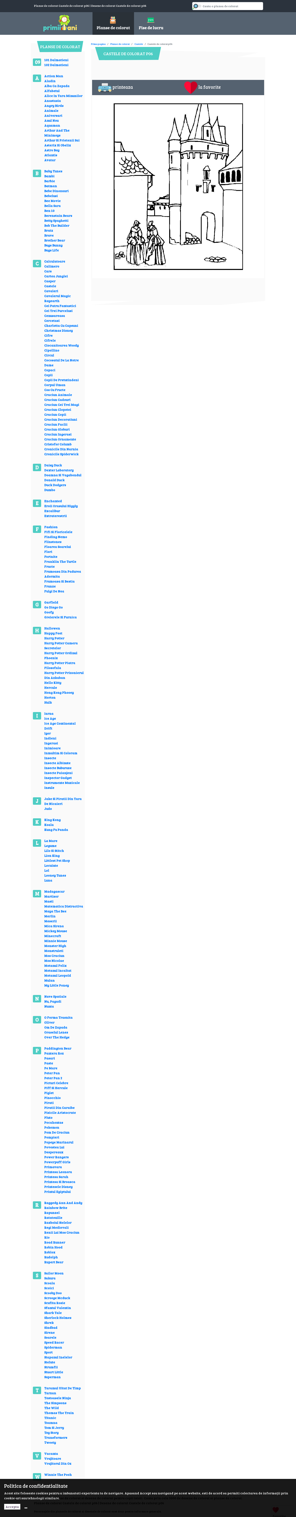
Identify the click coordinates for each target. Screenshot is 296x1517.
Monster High (55, 946)
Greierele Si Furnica (60, 617)
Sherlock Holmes (57, 1317)
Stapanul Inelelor (58, 1357)
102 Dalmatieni (56, 65)
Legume (50, 845)
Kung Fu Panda (56, 829)
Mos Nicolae (54, 960)
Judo (48, 808)
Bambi (49, 176)
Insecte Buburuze (58, 768)
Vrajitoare (52, 1458)
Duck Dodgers (55, 485)
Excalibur (52, 511)
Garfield (51, 602)
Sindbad (50, 1327)
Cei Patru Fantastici (60, 306)
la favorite (202, 87)
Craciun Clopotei (57, 409)
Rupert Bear (53, 1262)
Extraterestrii (55, 516)
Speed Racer (54, 1342)
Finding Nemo (55, 537)
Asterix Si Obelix (57, 145)
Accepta (12, 1506)
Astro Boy (51, 150)
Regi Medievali (56, 1227)
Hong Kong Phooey (59, 692)
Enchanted (53, 501)
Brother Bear (54, 240)
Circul (49, 355)
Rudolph (51, 1257)
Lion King (52, 855)
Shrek (49, 1322)
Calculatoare (54, 261)
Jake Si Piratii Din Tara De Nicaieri (63, 801)
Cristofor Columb (58, 444)
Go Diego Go (53, 607)
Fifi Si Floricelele (58, 532)
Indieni (50, 738)
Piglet (49, 1093)
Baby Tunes (53, 171)
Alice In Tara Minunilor (63, 95)
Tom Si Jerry (54, 1427)
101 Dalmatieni (56, 60)
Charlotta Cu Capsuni (61, 325)
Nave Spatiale (55, 996)
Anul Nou (51, 120)
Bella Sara (52, 205)
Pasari (49, 1058)
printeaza (115, 87)
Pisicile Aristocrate (60, 1112)
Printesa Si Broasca (59, 1181)
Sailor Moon (54, 1273)
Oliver (49, 1022)
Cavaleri (51, 291)
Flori (48, 551)
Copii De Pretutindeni (61, 380)
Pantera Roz (54, 1053)
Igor (47, 733)
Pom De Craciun (56, 1132)
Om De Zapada (55, 1027)
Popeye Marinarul (58, 1142)
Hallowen (52, 628)
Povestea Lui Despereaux (54, 1149)
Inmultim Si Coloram (60, 753)
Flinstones (52, 542)
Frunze (50, 586)
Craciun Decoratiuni (60, 419)
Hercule (50, 687)
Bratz (48, 230)
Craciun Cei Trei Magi (61, 404)
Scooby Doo (53, 1293)
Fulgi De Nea (54, 591)
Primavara (53, 1167)
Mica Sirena (54, 926)
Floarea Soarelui (57, 546)
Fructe (49, 566)
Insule (49, 787)
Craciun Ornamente (60, 439)
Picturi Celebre (56, 1083)
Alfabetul (52, 91)
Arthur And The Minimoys (56, 132)
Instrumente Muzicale (62, 782)
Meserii (50, 921)
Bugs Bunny (53, 245)
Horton (50, 697)
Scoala (49, 1283)
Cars (48, 271)
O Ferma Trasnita (58, 1017)
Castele (50, 286)
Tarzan (50, 1393)
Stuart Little (53, 1372)
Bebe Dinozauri (56, 191)
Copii (48, 375)
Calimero (51, 266)
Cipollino (51, 350)
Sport (48, 1352)
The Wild (51, 1408)
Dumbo (49, 490)
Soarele (50, 1337)
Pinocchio (52, 1097)
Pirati (49, 1102)
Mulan (49, 980)
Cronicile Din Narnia (61, 449)
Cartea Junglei (56, 276)
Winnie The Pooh (58, 1474)
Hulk (48, 702)
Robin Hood (53, 1247)
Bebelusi (51, 196)
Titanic (50, 1417)
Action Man (53, 76)
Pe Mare (50, 1068)
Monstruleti (53, 950)
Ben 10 (49, 210)
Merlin (50, 916)
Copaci (49, 370)
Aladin (50, 81)
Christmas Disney (58, 330)
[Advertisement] (166, 41)
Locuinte (51, 865)
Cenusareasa (54, 315)
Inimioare (52, 748)
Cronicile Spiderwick (61, 454)
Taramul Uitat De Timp (62, 1388)
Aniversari (53, 115)
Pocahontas (53, 1122)
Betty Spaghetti (56, 220)
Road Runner (54, 1242)
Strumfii (51, 1367)
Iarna (48, 713)
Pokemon (51, 1127)
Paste (48, 1063)
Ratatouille (53, 1217)
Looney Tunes (55, 875)
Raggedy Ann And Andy (63, 1203)
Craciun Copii (55, 414)
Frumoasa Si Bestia (59, 581)
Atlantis (50, 155)
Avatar (50, 160)
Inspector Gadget (58, 777)
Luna (48, 880)
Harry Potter (54, 638)
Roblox (49, 1252)
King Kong (52, 819)
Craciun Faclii (55, 424)
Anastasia (52, 100)
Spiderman (53, 1347)
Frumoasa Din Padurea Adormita (62, 573)
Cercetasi (52, 320)
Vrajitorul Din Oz (57, 1463)
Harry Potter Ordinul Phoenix (60, 655)
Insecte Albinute (57, 763)
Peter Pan (52, 1073)
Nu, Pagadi (52, 1001)
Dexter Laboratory (59, 470)
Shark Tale (53, 1312)
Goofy (49, 612)
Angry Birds (54, 105)
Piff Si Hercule (56, 1088)
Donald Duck (54, 480)
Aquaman (52, 125)
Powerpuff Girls (57, 1162)
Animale (51, 110)
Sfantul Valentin (57, 1308)
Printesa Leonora (58, 1172)
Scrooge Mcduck (57, 1298)
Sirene (49, 1332)
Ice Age (50, 718)
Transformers (55, 1437)
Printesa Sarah (56, 1177)
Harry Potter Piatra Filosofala (59, 665)
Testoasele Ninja (57, 1398)
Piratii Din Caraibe (59, 1107)
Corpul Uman (54, 385)
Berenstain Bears (58, 215)
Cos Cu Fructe (54, 390)
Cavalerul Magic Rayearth (57, 298)
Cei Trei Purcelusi (58, 310)
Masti (48, 901)
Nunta (49, 1006)
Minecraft (52, 936)
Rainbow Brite (55, 1207)
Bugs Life (51, 250)
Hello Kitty (52, 682)
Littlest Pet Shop (57, 860)
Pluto (48, 1117)
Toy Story (51, 1432)
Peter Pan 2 (53, 1078)
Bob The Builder (56, 225)
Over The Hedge (56, 1037)
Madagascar (54, 891)
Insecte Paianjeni (58, 773)
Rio (47, 1237)
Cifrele (50, 340)
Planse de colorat (120, 44)
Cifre (48, 335)
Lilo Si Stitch (54, 850)
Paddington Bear (57, 1048)
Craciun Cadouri (57, 399)
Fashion (51, 527)
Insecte (50, 758)
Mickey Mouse (55, 931)
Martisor (51, 896)
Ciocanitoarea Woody (61, 345)
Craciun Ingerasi (58, 434)
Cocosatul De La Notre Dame (61, 362)
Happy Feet (53, 633)
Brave (49, 235)
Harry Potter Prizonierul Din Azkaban (64, 675)
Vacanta (51, 1453)
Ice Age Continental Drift (60, 725)
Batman (50, 186)
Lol (46, 870)
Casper (50, 281)
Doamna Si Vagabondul (62, 475)
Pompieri (51, 1137)
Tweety (50, 1442)
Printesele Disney (58, 1186)
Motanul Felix (55, 965)
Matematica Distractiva (63, 906)
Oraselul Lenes (56, 1032)
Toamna (50, 1422)
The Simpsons (55, 1403)
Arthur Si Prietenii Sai (62, 140)
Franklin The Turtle (60, 561)
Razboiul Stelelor (58, 1222)
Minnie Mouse (55, 941)
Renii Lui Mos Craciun (61, 1232)
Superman (52, 1377)
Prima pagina (98, 44)
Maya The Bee (55, 911)
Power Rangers (56, 1157)
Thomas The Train (59, 1413)
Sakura (50, 1278)
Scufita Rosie (54, 1303)
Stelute (49, 1362)
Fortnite (50, 556)
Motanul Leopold (57, 975)
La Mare (50, 840)
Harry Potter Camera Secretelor (61, 645)
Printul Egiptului (57, 1191)
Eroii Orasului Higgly (61, 506)
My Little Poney (56, 985)
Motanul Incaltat (57, 970)
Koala (49, 824)
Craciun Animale (58, 394)
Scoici (49, 1288)
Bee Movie (52, 201)
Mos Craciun (54, 955)
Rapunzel (52, 1212)
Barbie (49, 181)
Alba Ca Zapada (56, 86)
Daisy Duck (53, 465)
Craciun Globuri (57, 429)
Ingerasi (51, 743)
